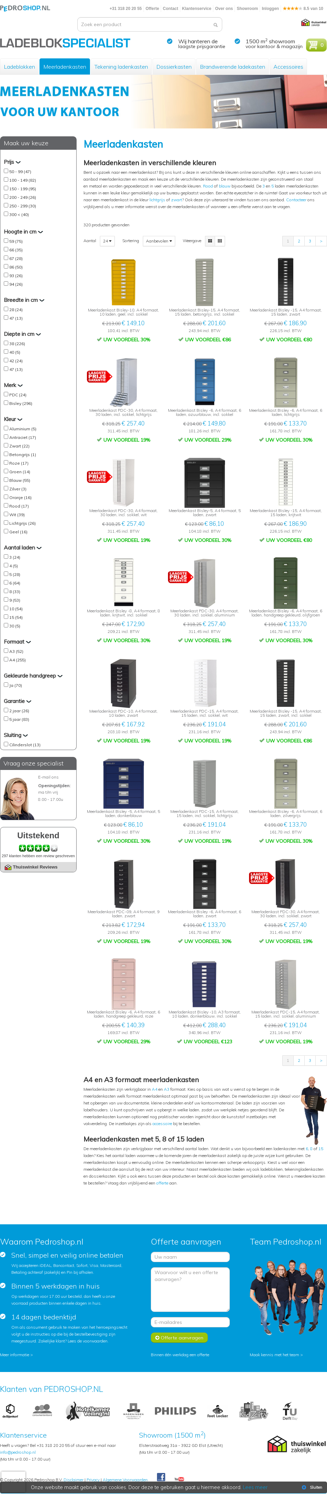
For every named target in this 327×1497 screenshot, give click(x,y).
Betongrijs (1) (22, 454)
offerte (162, 1183)
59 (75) (16, 241)
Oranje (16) (20, 497)
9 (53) (14, 600)
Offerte (152, 8)
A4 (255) (17, 659)
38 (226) (17, 343)
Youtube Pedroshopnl (179, 1479)
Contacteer (296, 199)
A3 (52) (16, 651)
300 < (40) (19, 214)
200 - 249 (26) (22, 197)
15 (320, 1148)
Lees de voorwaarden (88, 1340)
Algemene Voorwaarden (125, 1479)
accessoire (162, 1123)
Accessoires (288, 66)
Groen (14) (19, 471)
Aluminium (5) (22, 428)
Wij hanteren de (198, 41)
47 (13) (16, 318)
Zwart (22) (19, 446)
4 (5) (13, 565)
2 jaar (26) (19, 710)
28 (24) (16, 309)
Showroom (247, 8)
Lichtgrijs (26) (22, 523)
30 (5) (14, 625)
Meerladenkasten (64, 66)
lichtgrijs (157, 199)
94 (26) (16, 284)
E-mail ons (48, 777)
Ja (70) (15, 685)
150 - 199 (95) (22, 188)
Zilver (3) (17, 488)
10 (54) (16, 608)
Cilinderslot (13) (25, 744)
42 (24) (16, 360)
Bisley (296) (20, 403)
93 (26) (16, 275)
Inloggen (270, 8)
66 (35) (16, 249)
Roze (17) (19, 463)
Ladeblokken (19, 66)
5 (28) (14, 574)
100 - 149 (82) (22, 180)
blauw (224, 186)
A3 (166, 1089)
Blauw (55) (19, 480)
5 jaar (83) (19, 719)
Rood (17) (19, 506)
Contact (170, 8)
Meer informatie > (16, 1354)
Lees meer (255, 1487)
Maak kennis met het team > (276, 1354)
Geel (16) (18, 531)
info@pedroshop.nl (18, 1452)
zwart (176, 199)
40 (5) (14, 352)
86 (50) (16, 267)
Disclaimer (73, 1479)
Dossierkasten (174, 66)
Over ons (224, 8)
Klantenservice (196, 8)
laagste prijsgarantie (201, 46)
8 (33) (14, 591)
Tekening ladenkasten (121, 66)
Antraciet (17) (22, 437)
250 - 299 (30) (22, 205)
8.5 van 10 (303, 8)
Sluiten (311, 1487)
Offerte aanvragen (179, 1338)
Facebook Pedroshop (161, 1477)
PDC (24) (17, 394)
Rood (208, 186)
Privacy (93, 1479)
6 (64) (14, 583)
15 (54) (16, 617)
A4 (154, 1089)
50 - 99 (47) (20, 171)
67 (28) (16, 258)
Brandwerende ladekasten (232, 66)
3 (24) (14, 557)
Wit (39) (17, 514)
